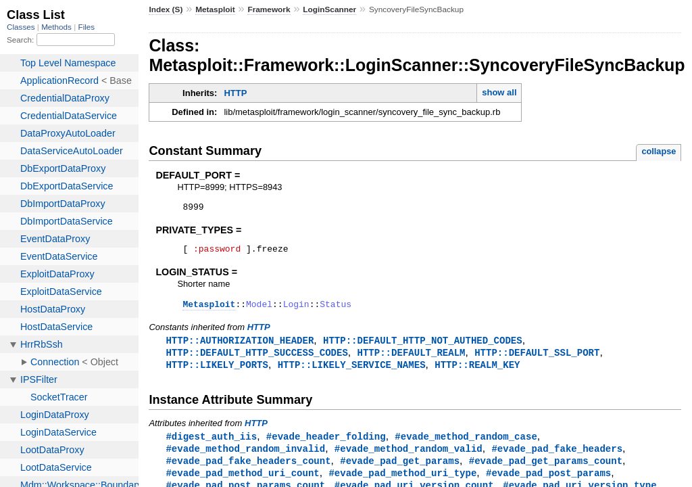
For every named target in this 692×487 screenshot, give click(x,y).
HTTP (235, 93)
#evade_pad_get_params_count (545, 470)
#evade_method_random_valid (409, 457)
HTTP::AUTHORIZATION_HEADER (240, 346)
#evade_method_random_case (466, 444)
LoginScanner (329, 9)
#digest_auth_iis (211, 444)
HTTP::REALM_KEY (477, 372)
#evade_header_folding (326, 444)
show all (499, 92)
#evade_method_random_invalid (245, 457)
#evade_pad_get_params (400, 470)
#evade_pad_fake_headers (556, 457)
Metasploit (215, 9)
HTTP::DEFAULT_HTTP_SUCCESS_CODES (256, 359)
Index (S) (165, 9)
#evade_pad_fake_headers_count (248, 470)
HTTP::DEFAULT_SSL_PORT (536, 359)
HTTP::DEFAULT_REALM (411, 359)
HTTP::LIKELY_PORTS (217, 372)
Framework (268, 9)
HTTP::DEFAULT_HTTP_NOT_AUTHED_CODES (422, 346)
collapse (658, 151)
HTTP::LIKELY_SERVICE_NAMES (352, 372)
